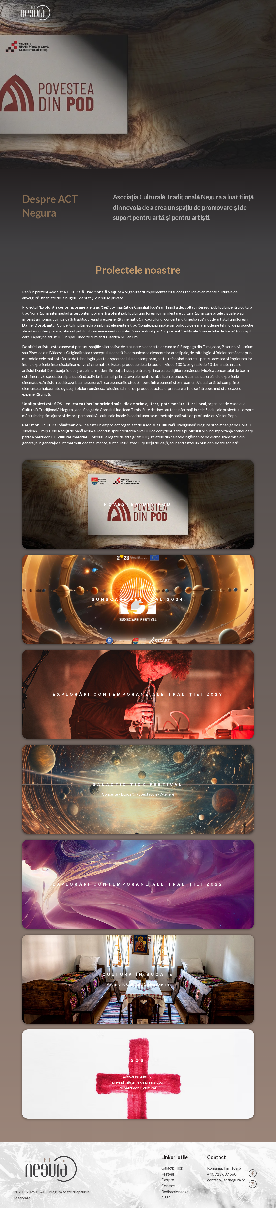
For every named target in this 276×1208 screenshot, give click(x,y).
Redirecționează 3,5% (174, 1194)
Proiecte (193, 13)
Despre (166, 13)
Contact (222, 13)
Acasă (142, 13)
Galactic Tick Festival (172, 1171)
